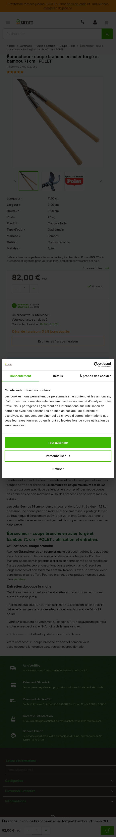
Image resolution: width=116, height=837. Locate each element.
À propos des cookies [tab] (95, 375)
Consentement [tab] (20, 375)
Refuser (58, 469)
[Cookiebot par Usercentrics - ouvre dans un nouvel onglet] (93, 364)
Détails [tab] (58, 375)
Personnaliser (58, 455)
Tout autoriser (58, 442)
